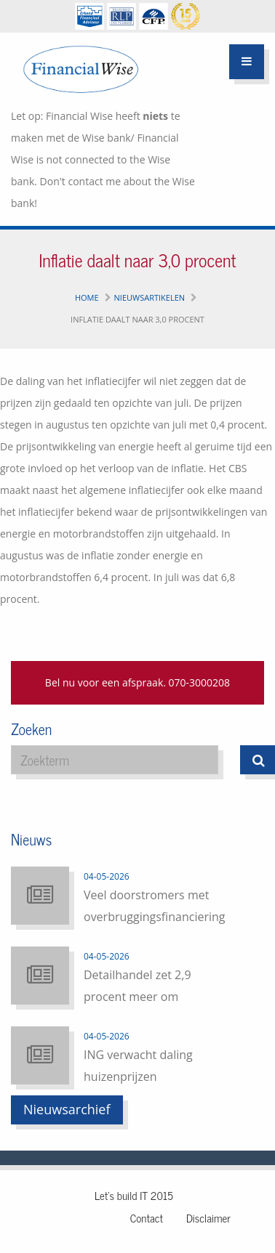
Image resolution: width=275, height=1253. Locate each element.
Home (87, 297)
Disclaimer (208, 1218)
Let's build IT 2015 (134, 1195)
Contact (146, 1218)
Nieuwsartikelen (150, 297)
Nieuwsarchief (67, 1109)
